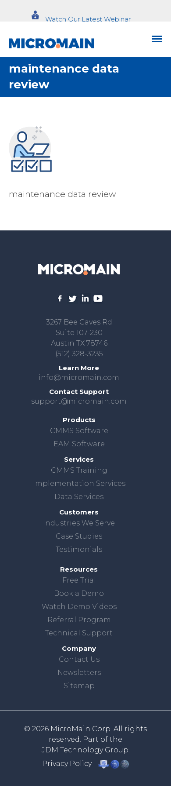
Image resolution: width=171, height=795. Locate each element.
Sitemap (79, 686)
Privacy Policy (67, 763)
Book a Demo (79, 593)
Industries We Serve (79, 523)
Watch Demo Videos (79, 606)
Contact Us (79, 659)
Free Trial (79, 580)
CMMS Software (79, 431)
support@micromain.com (79, 401)
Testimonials (79, 549)
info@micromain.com (79, 377)
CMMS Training (79, 470)
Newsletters (79, 672)
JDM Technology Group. (86, 750)
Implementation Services (79, 483)
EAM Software (79, 444)
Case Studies (79, 536)
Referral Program (79, 620)
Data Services (78, 496)
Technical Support (79, 633)
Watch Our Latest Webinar (88, 19)
